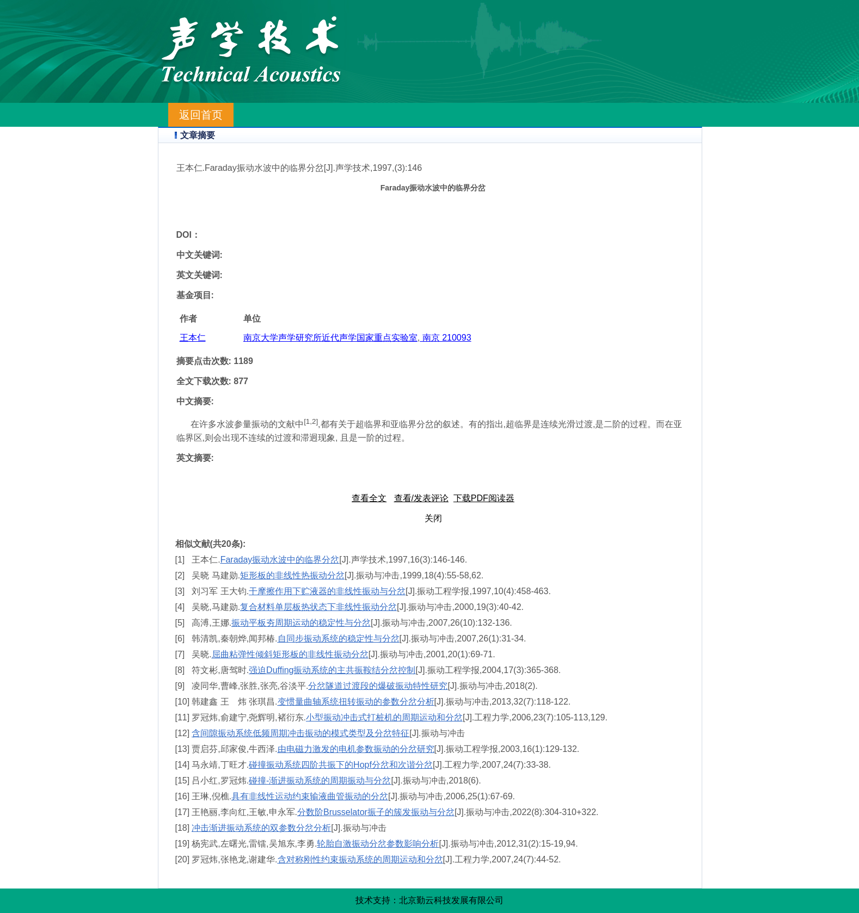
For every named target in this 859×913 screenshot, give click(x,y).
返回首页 (201, 115)
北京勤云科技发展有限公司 (451, 900)
